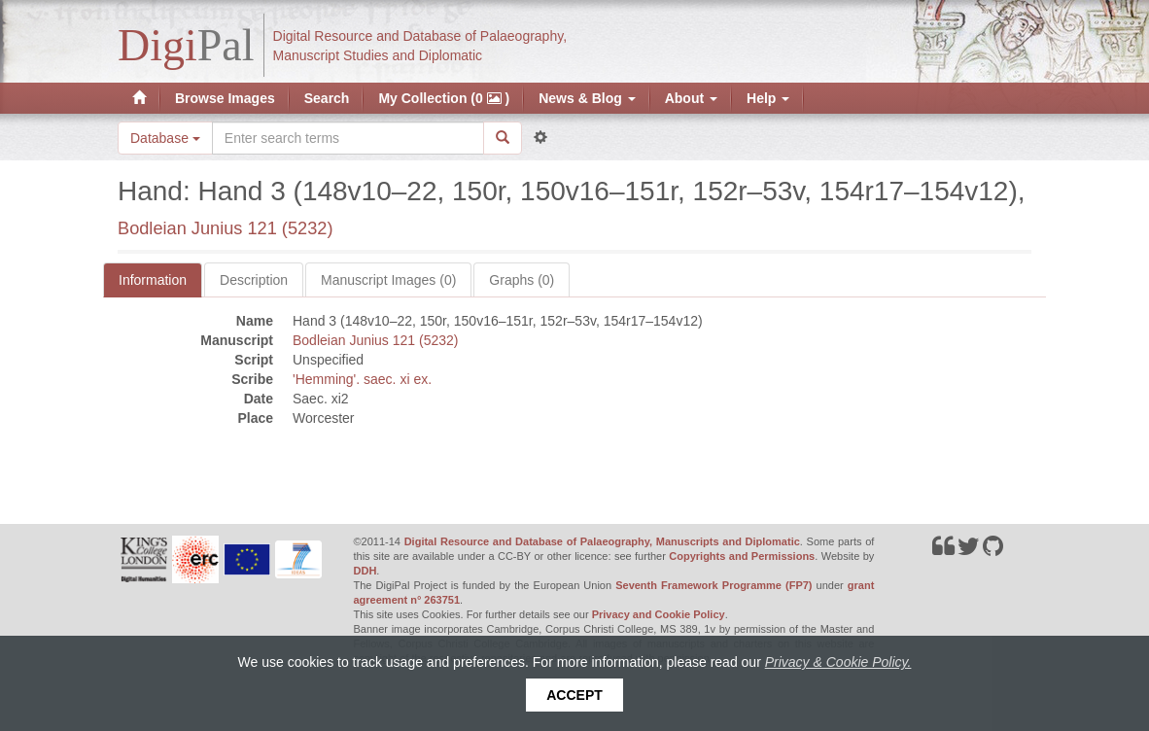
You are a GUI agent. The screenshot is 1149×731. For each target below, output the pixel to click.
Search (327, 98)
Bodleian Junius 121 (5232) (225, 228)
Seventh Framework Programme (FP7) (713, 585)
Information (153, 280)
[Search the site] (348, 138)
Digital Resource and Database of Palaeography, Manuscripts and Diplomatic (602, 541)
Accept (574, 695)
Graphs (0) (521, 280)
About (691, 98)
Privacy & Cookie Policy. (838, 662)
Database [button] (165, 138)
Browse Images (225, 98)
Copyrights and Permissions (742, 556)
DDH (365, 570)
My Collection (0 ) (443, 98)
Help (768, 98)
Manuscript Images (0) (388, 280)
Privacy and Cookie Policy (658, 614)
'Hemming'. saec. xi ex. (362, 379)
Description (254, 280)
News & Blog (587, 98)
